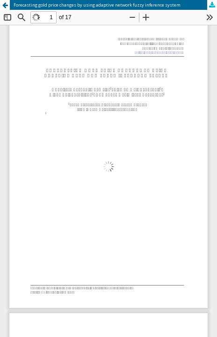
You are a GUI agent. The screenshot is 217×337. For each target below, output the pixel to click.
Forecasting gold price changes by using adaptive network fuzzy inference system (97, 5)
